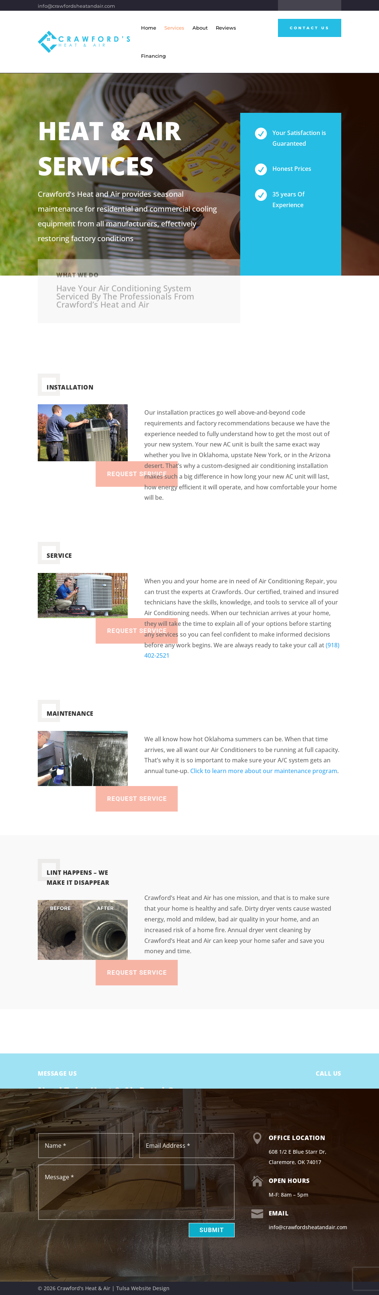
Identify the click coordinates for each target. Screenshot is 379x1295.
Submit (211, 1230)
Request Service (167, 798)
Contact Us (309, 28)
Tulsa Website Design (143, 1288)
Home (148, 28)
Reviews (226, 28)
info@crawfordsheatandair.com (76, 6)
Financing (153, 56)
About (200, 28)
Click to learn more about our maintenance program (263, 771)
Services (174, 28)
